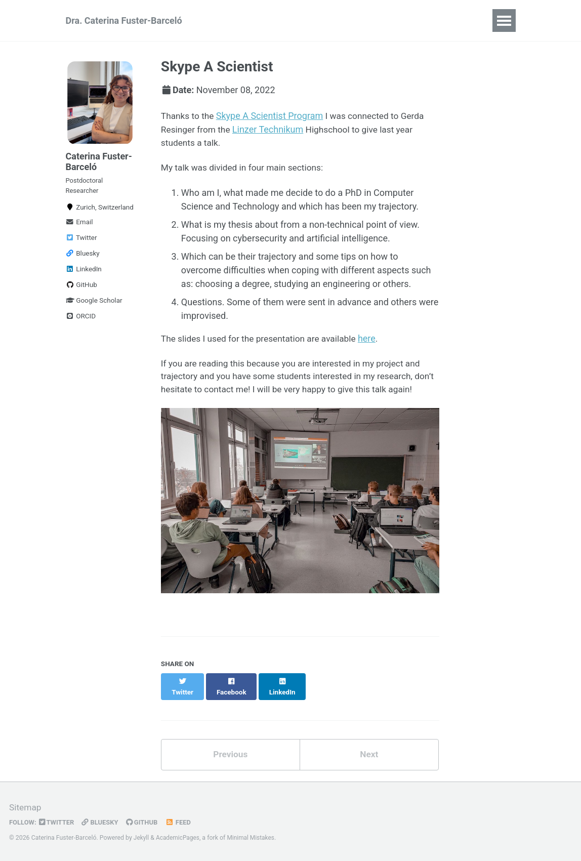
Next (369, 762)
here (375, 339)
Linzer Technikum (270, 129)
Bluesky (83, 259)
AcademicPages (178, 838)
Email (79, 228)
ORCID (81, 322)
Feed (183, 822)
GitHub (81, 290)
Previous (230, 762)
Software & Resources (361, 20)
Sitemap (26, 808)
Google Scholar (94, 306)
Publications (273, 20)
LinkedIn (84, 275)
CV (224, 20)
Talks (434, 20)
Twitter (81, 243)
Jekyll (142, 838)
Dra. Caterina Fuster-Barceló (124, 20)
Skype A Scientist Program (271, 115)
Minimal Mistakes (253, 838)
